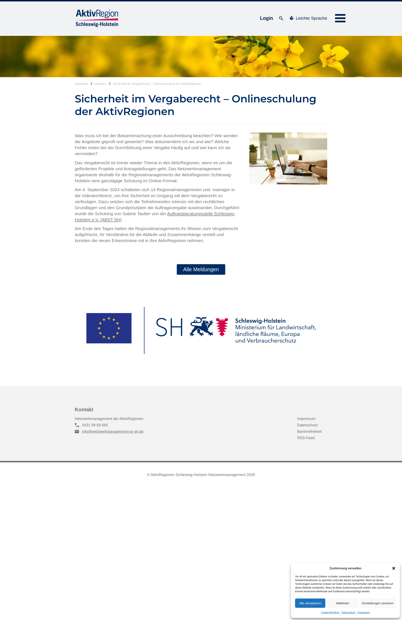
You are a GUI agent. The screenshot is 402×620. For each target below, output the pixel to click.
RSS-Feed (306, 438)
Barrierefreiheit (309, 431)
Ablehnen (342, 603)
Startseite (81, 83)
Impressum (363, 612)
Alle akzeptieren (310, 603)
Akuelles (100, 83)
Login (266, 18)
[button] (394, 568)
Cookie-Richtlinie (330, 612)
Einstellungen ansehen (378, 603)
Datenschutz (348, 612)
